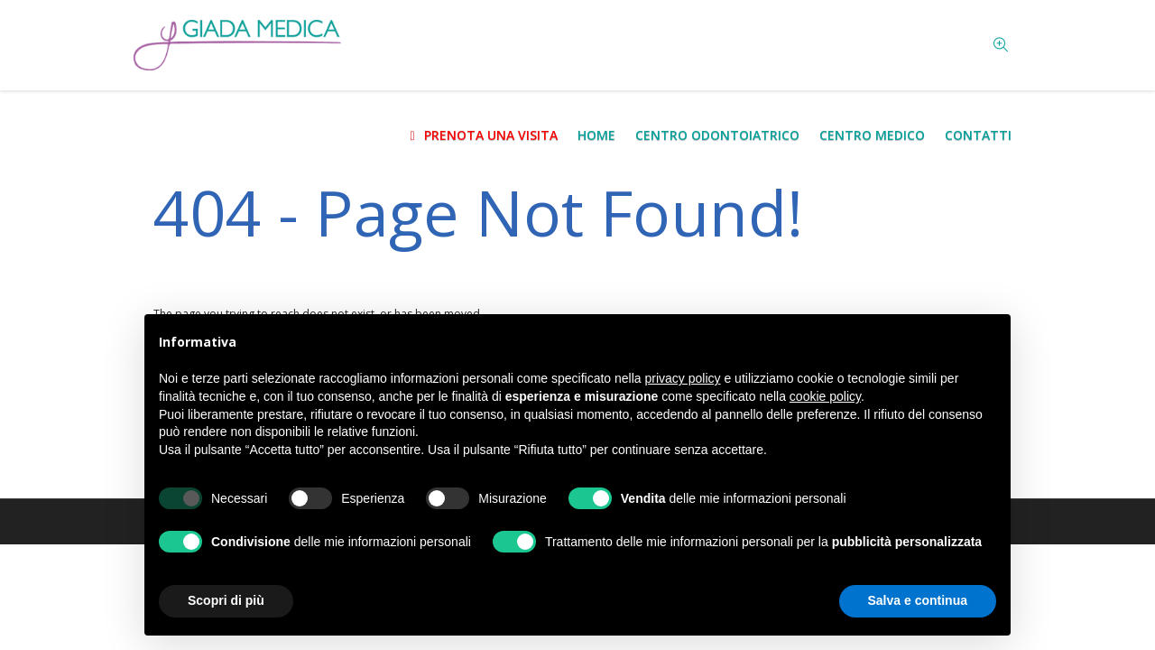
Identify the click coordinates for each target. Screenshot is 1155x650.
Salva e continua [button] (917, 600)
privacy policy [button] (683, 378)
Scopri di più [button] (226, 600)
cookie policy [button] (825, 396)
